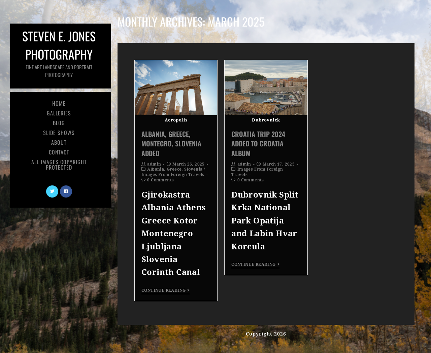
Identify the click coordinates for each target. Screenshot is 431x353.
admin (154, 164)
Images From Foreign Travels (172, 174)
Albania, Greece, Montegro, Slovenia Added (171, 143)
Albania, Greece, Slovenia (174, 169)
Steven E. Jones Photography (59, 52)
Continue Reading (165, 290)
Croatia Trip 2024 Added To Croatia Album (258, 143)
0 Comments (160, 180)
